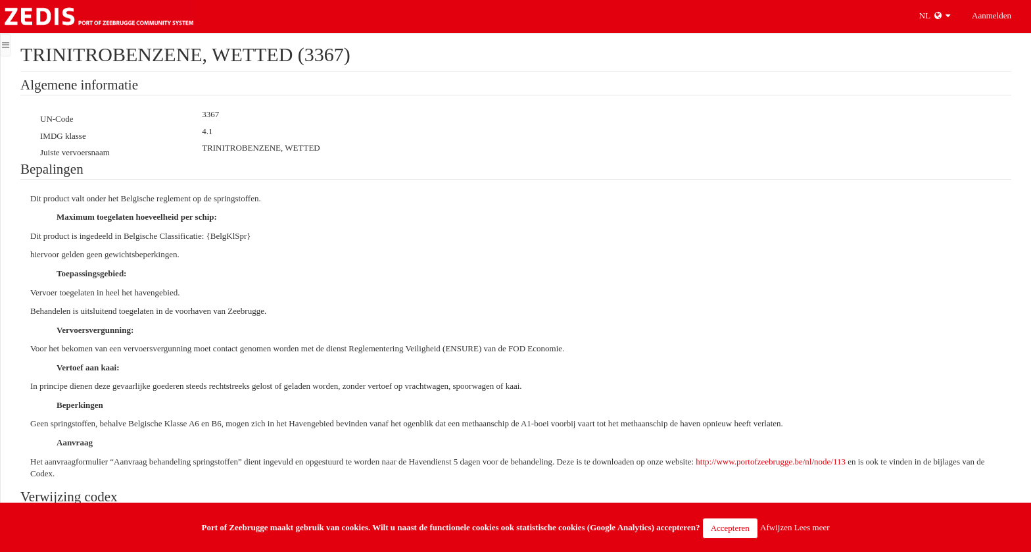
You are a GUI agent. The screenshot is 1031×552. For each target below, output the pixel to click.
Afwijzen (776, 527)
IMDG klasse (63, 136)
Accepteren (730, 528)
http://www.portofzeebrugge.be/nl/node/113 (771, 461)
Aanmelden (991, 15)
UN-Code (57, 119)
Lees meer (812, 527)
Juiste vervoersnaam (75, 152)
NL (934, 15)
